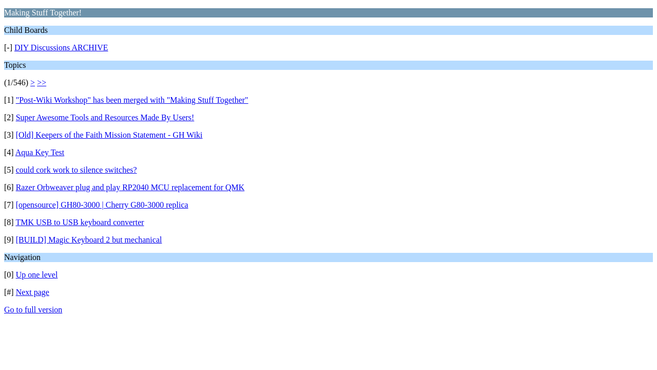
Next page (32, 292)
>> (41, 82)
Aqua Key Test (39, 152)
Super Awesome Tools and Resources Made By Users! (105, 117)
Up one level (37, 274)
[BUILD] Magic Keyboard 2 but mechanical (89, 239)
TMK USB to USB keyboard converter (79, 222)
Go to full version (33, 309)
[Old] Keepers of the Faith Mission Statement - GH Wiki (109, 135)
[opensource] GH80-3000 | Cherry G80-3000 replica (102, 204)
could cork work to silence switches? (76, 169)
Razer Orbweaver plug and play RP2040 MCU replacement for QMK (130, 187)
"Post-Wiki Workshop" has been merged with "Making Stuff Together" (132, 100)
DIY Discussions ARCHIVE (61, 47)
